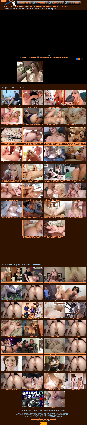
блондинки (25, 57)
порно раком (43, 57)
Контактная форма (37, 419)
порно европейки (63, 57)
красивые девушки (52, 57)
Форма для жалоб (50, 419)
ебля (38, 57)
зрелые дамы (32, 57)
